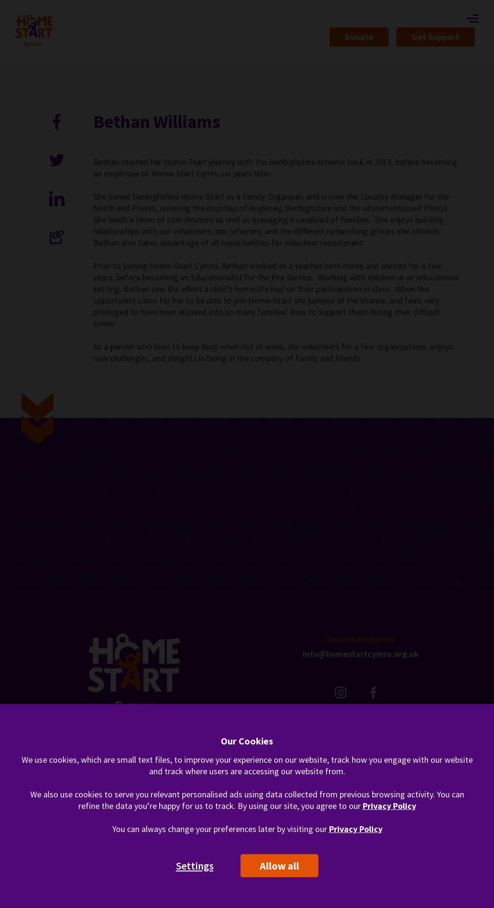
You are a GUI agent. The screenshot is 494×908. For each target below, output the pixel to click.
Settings (195, 865)
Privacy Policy (389, 805)
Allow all (279, 865)
